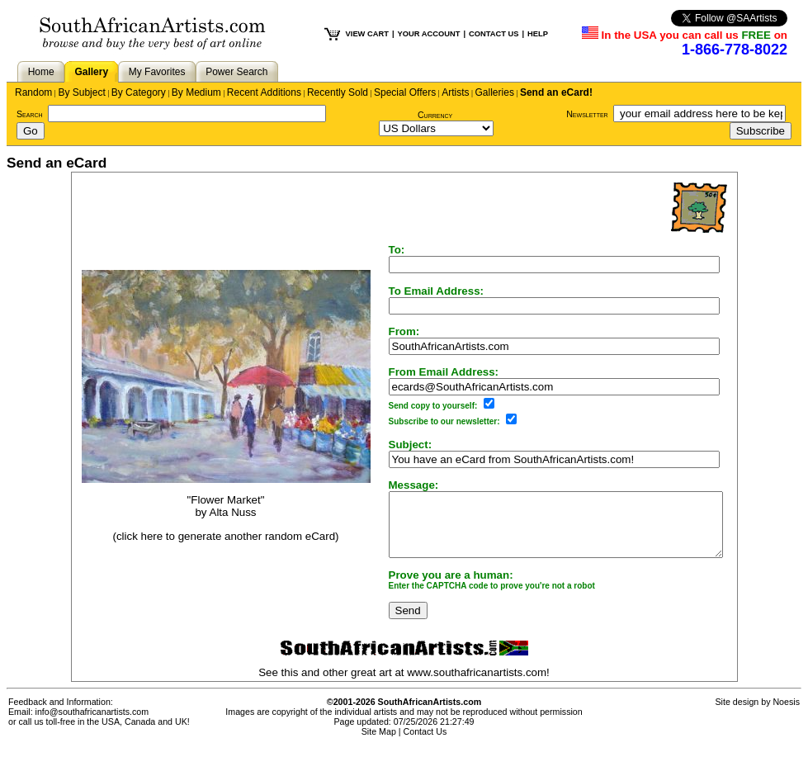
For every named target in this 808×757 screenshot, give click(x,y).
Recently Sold (337, 92)
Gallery (91, 72)
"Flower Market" (206, 506)
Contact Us (425, 744)
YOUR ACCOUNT (429, 34)
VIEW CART (367, 34)
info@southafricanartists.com (92, 724)
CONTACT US (493, 34)
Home (41, 72)
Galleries (494, 92)
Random (33, 92)
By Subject (81, 92)
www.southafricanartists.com (476, 685)
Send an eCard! (556, 92)
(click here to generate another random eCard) (205, 542)
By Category (138, 92)
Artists (455, 92)
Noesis (786, 714)
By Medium (196, 92)
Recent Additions (264, 92)
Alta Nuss (213, 519)
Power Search (236, 72)
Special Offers (405, 92)
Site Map (378, 744)
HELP (537, 34)
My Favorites (157, 72)
